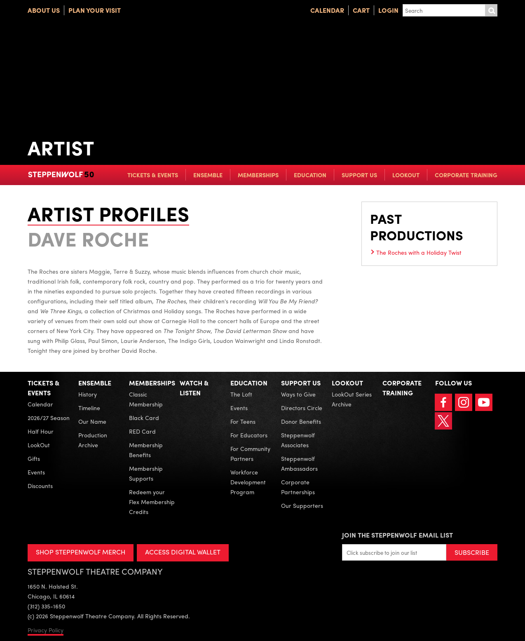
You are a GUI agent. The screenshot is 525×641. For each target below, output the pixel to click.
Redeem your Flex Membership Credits (152, 502)
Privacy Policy (45, 630)
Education (310, 175)
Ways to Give (298, 394)
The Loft (241, 394)
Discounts (40, 485)
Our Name (92, 421)
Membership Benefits (146, 450)
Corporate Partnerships (298, 487)
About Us (44, 10)
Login (388, 10)
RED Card (142, 431)
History (87, 394)
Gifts (34, 458)
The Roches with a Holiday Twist (419, 252)
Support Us (359, 175)
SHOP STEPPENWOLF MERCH (80, 551)
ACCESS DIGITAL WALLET (182, 551)
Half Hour (41, 431)
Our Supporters (302, 505)
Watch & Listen (194, 387)
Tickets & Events (152, 175)
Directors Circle (301, 408)
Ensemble (208, 175)
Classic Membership (146, 399)
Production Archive (92, 440)
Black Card (144, 417)
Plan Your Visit (94, 10)
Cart (361, 10)
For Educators (248, 435)
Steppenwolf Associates (298, 440)
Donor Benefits (301, 421)
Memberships (258, 175)
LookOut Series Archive (352, 399)
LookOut (406, 175)
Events (36, 472)
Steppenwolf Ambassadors (299, 463)
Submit (491, 10)
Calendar (327, 10)
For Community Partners (250, 453)
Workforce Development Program (248, 482)
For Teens (242, 421)
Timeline (89, 408)
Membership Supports (146, 473)
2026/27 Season (49, 417)
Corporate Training (466, 175)
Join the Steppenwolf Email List (397, 535)
